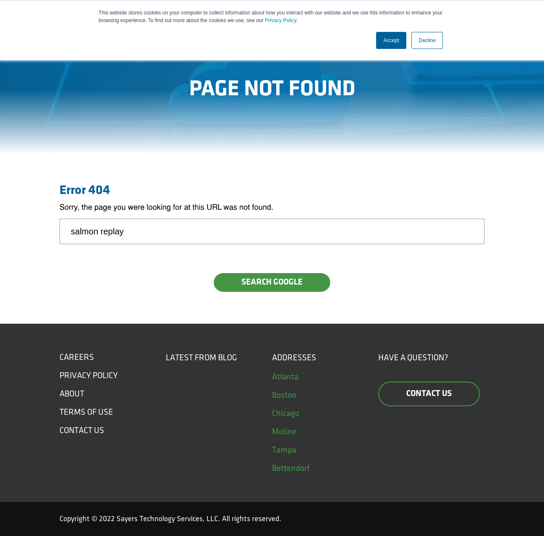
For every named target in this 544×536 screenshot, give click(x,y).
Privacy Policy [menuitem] (89, 375)
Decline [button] (427, 40)
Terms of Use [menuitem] (86, 412)
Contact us (429, 394)
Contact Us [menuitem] (82, 430)
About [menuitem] (72, 394)
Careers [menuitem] (77, 357)
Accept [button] (391, 40)
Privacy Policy (280, 20)
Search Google (272, 282)
